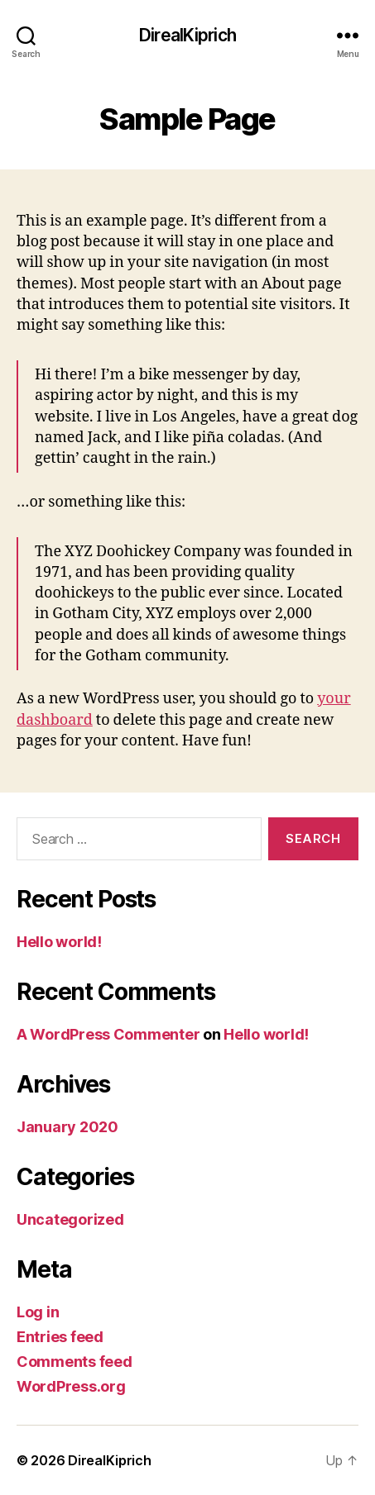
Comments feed (74, 1361)
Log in (38, 1312)
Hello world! (59, 941)
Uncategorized (70, 1219)
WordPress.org (71, 1386)
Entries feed (60, 1336)
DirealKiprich (187, 35)
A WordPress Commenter (108, 1034)
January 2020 (67, 1127)
